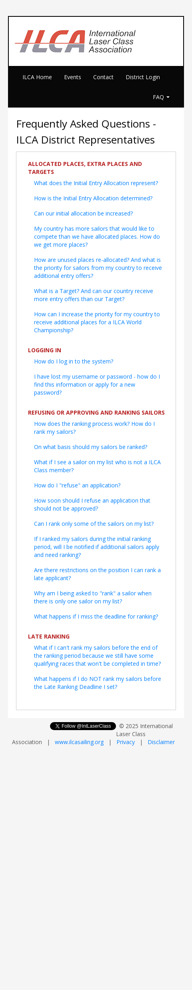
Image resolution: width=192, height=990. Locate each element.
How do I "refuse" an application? (77, 485)
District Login (143, 77)
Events (72, 77)
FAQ (161, 97)
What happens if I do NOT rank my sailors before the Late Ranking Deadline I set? (97, 683)
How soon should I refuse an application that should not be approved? (92, 504)
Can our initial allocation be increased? (83, 213)
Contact (103, 77)
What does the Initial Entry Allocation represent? (96, 183)
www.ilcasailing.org (79, 742)
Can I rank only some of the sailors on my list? (94, 523)
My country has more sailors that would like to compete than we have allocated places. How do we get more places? (97, 236)
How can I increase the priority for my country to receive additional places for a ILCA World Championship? (97, 322)
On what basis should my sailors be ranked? (90, 447)
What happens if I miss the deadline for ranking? (96, 616)
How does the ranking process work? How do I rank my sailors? (94, 427)
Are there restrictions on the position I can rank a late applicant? (97, 574)
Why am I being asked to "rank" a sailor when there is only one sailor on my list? (93, 597)
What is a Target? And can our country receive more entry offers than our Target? (93, 295)
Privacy (125, 742)
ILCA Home (37, 77)
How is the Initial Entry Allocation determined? (93, 198)
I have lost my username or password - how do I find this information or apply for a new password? (97, 384)
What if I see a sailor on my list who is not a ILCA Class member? (97, 466)
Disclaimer (161, 742)
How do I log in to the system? (73, 361)
